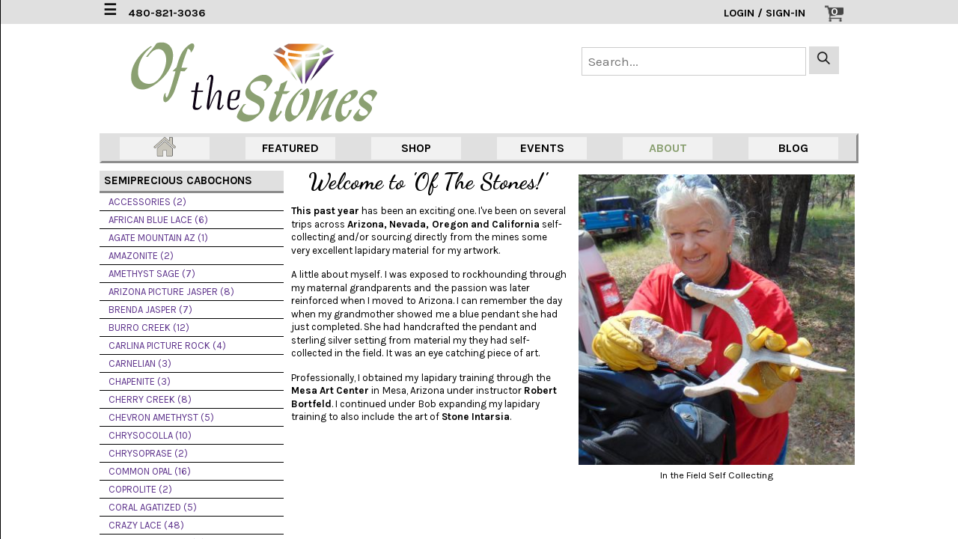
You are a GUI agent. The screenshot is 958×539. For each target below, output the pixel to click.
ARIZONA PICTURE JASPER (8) (171, 291)
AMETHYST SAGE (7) (152, 273)
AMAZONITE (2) (141, 255)
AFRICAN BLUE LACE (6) (158, 219)
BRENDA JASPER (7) (150, 309)
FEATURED (290, 148)
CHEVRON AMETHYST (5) (161, 417)
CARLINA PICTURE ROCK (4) (167, 345)
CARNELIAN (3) (140, 363)
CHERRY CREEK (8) (150, 399)
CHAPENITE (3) (140, 381)
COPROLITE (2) (140, 489)
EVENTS (542, 148)
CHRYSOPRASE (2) (148, 453)
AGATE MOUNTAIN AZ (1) (158, 237)
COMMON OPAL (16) (150, 471)
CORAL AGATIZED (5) (153, 507)
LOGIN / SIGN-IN (764, 13)
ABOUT (668, 148)
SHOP (416, 148)
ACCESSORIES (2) (147, 201)
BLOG (793, 148)
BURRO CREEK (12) (149, 327)
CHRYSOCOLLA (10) (150, 435)
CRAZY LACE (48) (146, 525)
